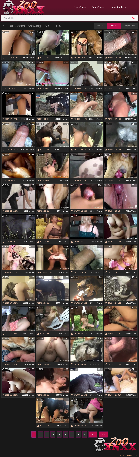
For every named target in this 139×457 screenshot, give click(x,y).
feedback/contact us (128, 455)
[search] (134, 18)
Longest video (129, 26)
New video (100, 26)
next (93, 434)
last (103, 434)
